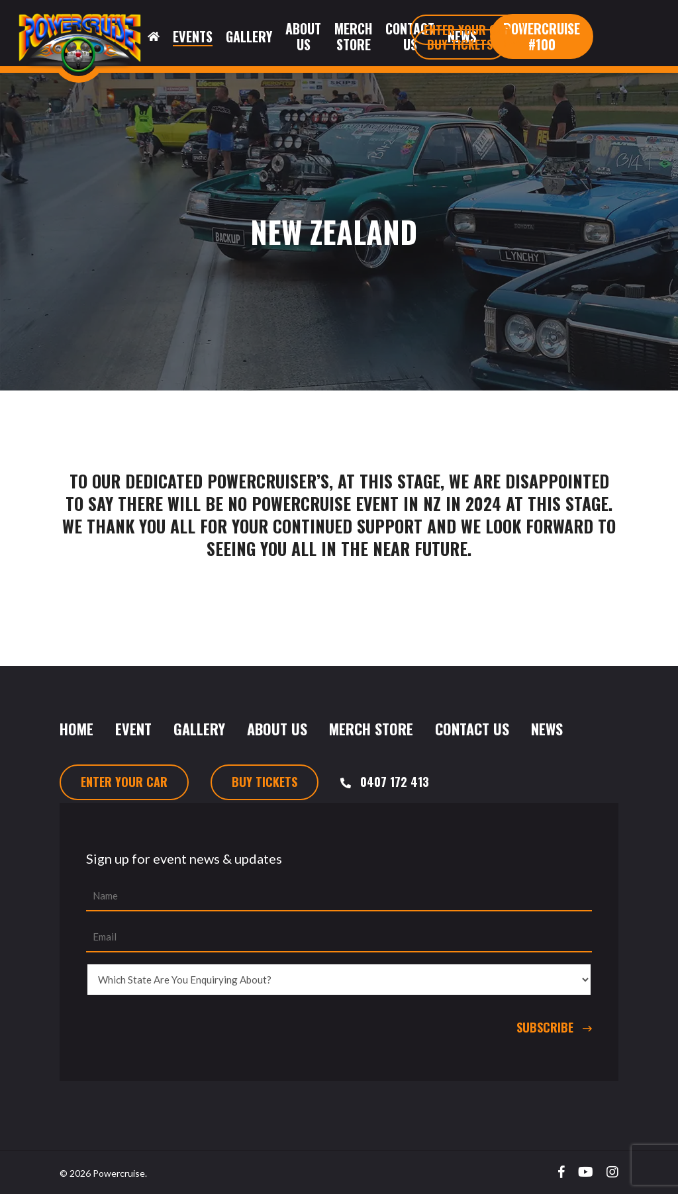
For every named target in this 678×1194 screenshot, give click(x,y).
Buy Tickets (264, 781)
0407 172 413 (394, 781)
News (547, 728)
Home (76, 728)
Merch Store (371, 728)
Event (133, 728)
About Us (277, 728)
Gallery (199, 728)
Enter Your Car (124, 781)
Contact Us (472, 728)
